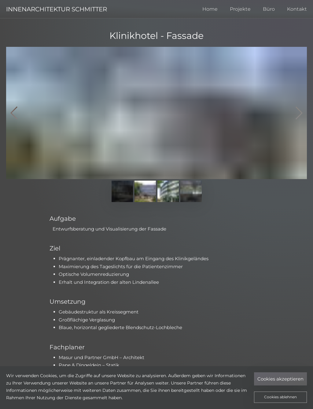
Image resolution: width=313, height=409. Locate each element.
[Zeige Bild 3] (168, 191)
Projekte (240, 9)
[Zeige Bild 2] (145, 191)
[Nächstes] (296, 113)
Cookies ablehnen (280, 397)
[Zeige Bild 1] (122, 191)
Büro (269, 9)
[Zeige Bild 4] (191, 191)
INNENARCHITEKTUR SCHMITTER (56, 9)
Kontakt (297, 9)
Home (210, 9)
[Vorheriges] (16, 113)
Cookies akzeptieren (280, 379)
